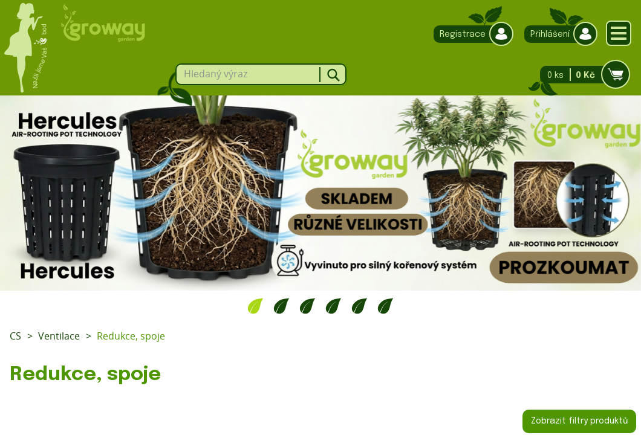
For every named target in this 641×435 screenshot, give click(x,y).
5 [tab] (360, 306)
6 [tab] (386, 306)
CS (15, 336)
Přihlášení (557, 34)
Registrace (470, 34)
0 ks (581, 74)
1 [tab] (255, 306)
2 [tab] (281, 306)
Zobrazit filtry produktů (579, 421)
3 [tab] (307, 306)
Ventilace (59, 336)
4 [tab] (333, 306)
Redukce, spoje (131, 336)
